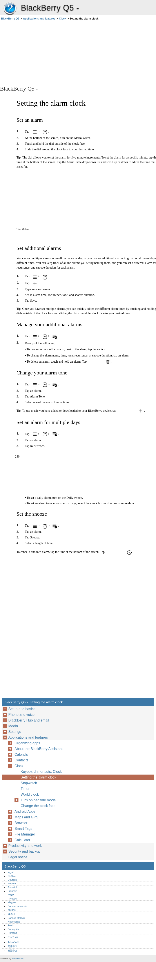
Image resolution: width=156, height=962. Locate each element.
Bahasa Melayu (16, 918)
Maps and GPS (26, 817)
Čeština (12, 876)
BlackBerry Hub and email (28, 720)
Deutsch (12, 879)
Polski (11, 925)
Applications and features (39, 18)
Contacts (21, 760)
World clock (30, 794)
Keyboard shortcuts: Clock (41, 771)
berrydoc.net (17, 958)
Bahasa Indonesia (17, 906)
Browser (21, 823)
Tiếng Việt (13, 942)
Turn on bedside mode (38, 800)
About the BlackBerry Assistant (39, 749)
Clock (62, 18)
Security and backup (24, 851)
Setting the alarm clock (38, 777)
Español (12, 887)
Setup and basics (21, 709)
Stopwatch (29, 783)
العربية (11, 872)
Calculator (22, 840)
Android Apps (25, 811)
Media (13, 726)
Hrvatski (12, 898)
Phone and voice (21, 714)
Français (12, 891)
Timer (25, 789)
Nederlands (14, 921)
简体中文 (12, 946)
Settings (14, 732)
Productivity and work (25, 846)
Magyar (12, 902)
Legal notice (17, 857)
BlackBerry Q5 (9, 8)
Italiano (12, 910)
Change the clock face (38, 806)
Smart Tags (23, 828)
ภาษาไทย (13, 937)
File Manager (25, 834)
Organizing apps (27, 743)
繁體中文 (12, 950)
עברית (11, 894)
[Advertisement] (39, 52)
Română (12, 933)
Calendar (22, 754)
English (12, 883)
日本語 (11, 913)
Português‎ (13, 929)
